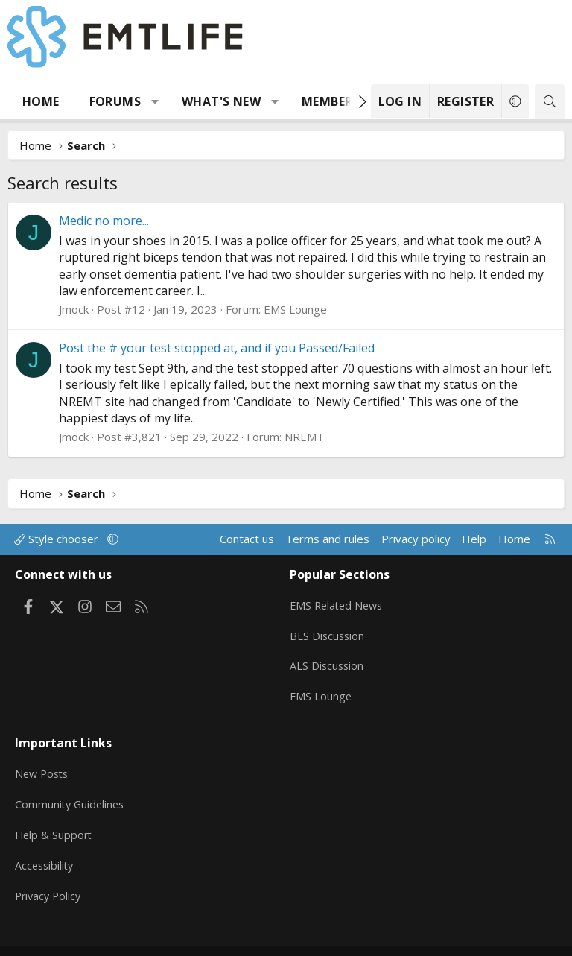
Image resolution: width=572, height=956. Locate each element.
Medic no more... (104, 220)
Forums (115, 101)
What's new (221, 101)
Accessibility (46, 845)
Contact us (247, 538)
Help (474, 538)
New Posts (43, 757)
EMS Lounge (295, 309)
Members (331, 101)
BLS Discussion (328, 630)
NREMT (304, 436)
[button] (155, 101)
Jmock (74, 309)
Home (41, 101)
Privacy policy (416, 538)
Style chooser (57, 538)
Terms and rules (327, 538)
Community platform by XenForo (235, 938)
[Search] (550, 101)
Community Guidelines (71, 786)
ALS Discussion (328, 659)
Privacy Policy (50, 874)
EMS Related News (339, 601)
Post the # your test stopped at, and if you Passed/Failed (217, 348)
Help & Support (55, 815)
